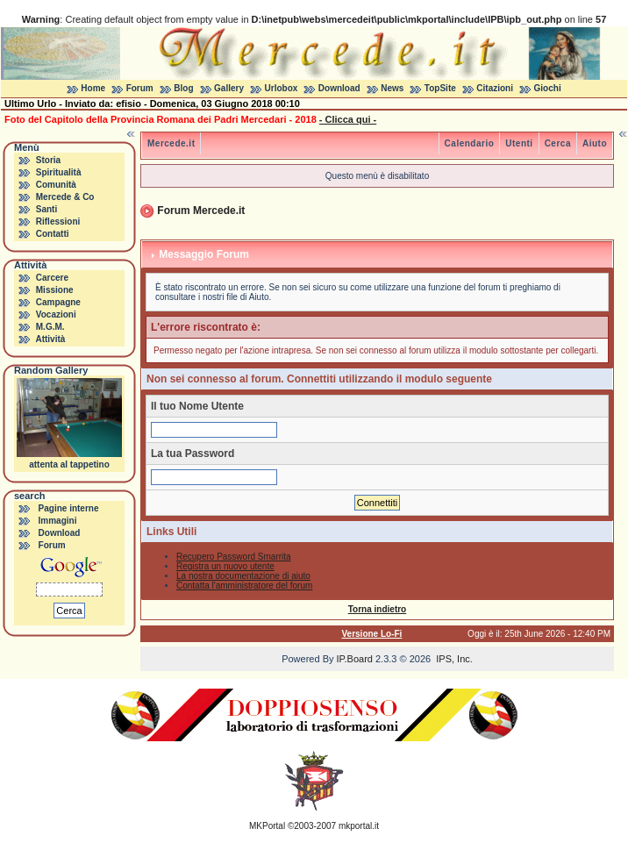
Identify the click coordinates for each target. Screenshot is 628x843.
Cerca (558, 143)
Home (93, 88)
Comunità (56, 184)
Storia (48, 160)
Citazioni (494, 88)
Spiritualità (59, 172)
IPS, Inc (453, 659)
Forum (139, 88)
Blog (183, 88)
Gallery (229, 88)
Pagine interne (69, 508)
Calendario (470, 143)
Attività (50, 339)
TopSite (440, 88)
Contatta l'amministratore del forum (244, 585)
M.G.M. (50, 327)
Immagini (58, 520)
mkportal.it (359, 826)
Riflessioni (58, 221)
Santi (46, 209)
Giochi (547, 88)
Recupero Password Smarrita (233, 556)
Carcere (52, 277)
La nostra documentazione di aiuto (243, 576)
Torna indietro (377, 609)
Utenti (518, 143)
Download (339, 88)
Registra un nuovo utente (225, 566)
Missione (55, 290)
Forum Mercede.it (201, 210)
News (392, 88)
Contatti (52, 234)
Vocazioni (56, 314)
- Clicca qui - (347, 119)
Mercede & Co (65, 197)
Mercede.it (171, 143)
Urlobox (281, 88)
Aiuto (594, 143)
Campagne (58, 302)
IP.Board (355, 659)
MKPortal (267, 826)
